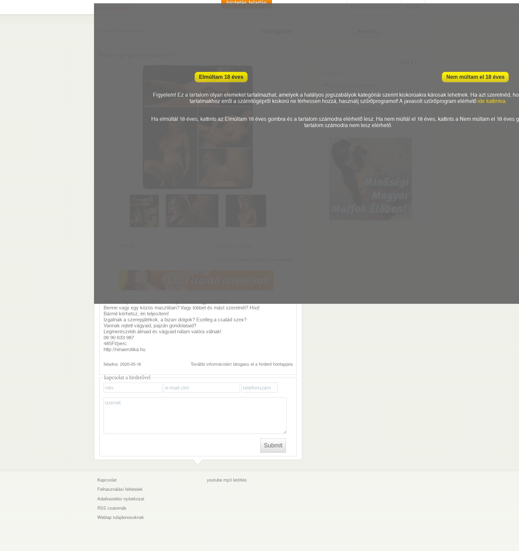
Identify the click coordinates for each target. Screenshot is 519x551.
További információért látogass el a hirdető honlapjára (242, 364)
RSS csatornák (111, 508)
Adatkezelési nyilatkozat (120, 498)
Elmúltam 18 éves (221, 77)
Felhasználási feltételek (120, 489)
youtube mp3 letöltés (227, 480)
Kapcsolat (107, 480)
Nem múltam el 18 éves (475, 77)
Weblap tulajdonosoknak (120, 517)
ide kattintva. (492, 101)
